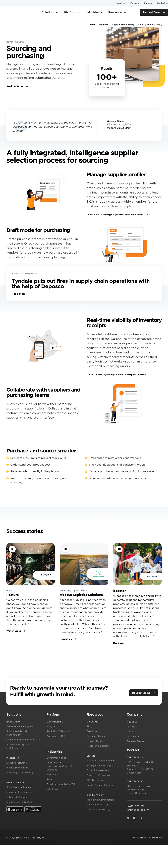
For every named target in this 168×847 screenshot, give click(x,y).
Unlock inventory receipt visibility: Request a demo (117, 375)
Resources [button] (117, 12)
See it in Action (15, 86)
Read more (18, 295)
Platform (72, 12)
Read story (66, 640)
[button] (23, 716)
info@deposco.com (138, 811)
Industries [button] (94, 12)
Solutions (50, 12)
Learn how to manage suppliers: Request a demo (115, 215)
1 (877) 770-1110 (136, 808)
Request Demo (152, 12)
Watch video (13, 632)
